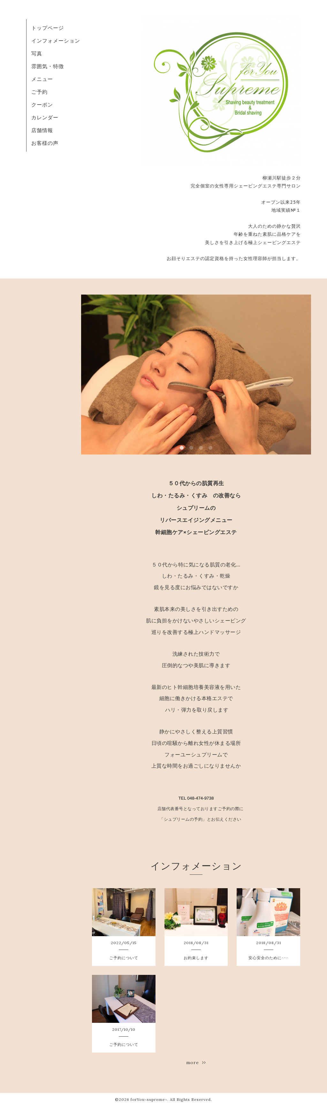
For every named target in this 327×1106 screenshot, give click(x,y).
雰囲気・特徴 (47, 66)
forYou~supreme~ (149, 1099)
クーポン (42, 104)
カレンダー (44, 117)
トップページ (47, 28)
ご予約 (39, 92)
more (196, 1062)
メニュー (42, 79)
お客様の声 (44, 143)
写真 (36, 53)
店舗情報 (42, 130)
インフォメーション (55, 40)
